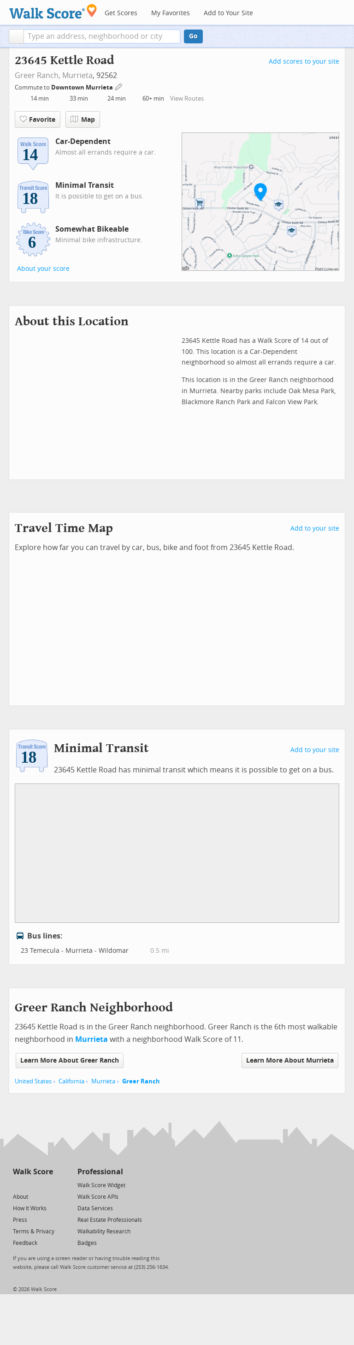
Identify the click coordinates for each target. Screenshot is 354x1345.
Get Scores (121, 13)
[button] (16, 36)
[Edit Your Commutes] (119, 86)
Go (193, 36)
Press (20, 1220)
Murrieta (77, 75)
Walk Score (33, 1171)
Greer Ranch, (37, 75)
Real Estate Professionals (109, 1220)
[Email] (46, 1184)
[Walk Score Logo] (53, 11)
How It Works (30, 1208)
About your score (43, 269)
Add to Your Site (228, 13)
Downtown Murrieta (82, 87)
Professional (100, 1171)
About (20, 1197)
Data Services (95, 1208)
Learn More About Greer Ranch (69, 1060)
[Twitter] (18, 1184)
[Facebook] (32, 1184)
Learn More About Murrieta (290, 1060)
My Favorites (170, 13)
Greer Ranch (141, 1081)
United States (33, 1081)
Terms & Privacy (33, 1231)
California (71, 1081)
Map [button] (83, 119)
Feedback (25, 1243)
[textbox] (102, 36)
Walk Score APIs (97, 1197)
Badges (87, 1243)
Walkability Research (103, 1231)
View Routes (187, 98)
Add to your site (314, 528)
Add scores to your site (304, 62)
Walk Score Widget (101, 1185)
